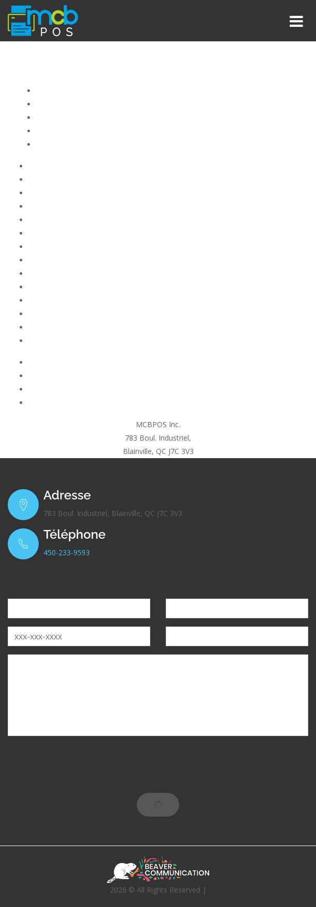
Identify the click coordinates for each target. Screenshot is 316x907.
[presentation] (158, 764)
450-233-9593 (66, 552)
